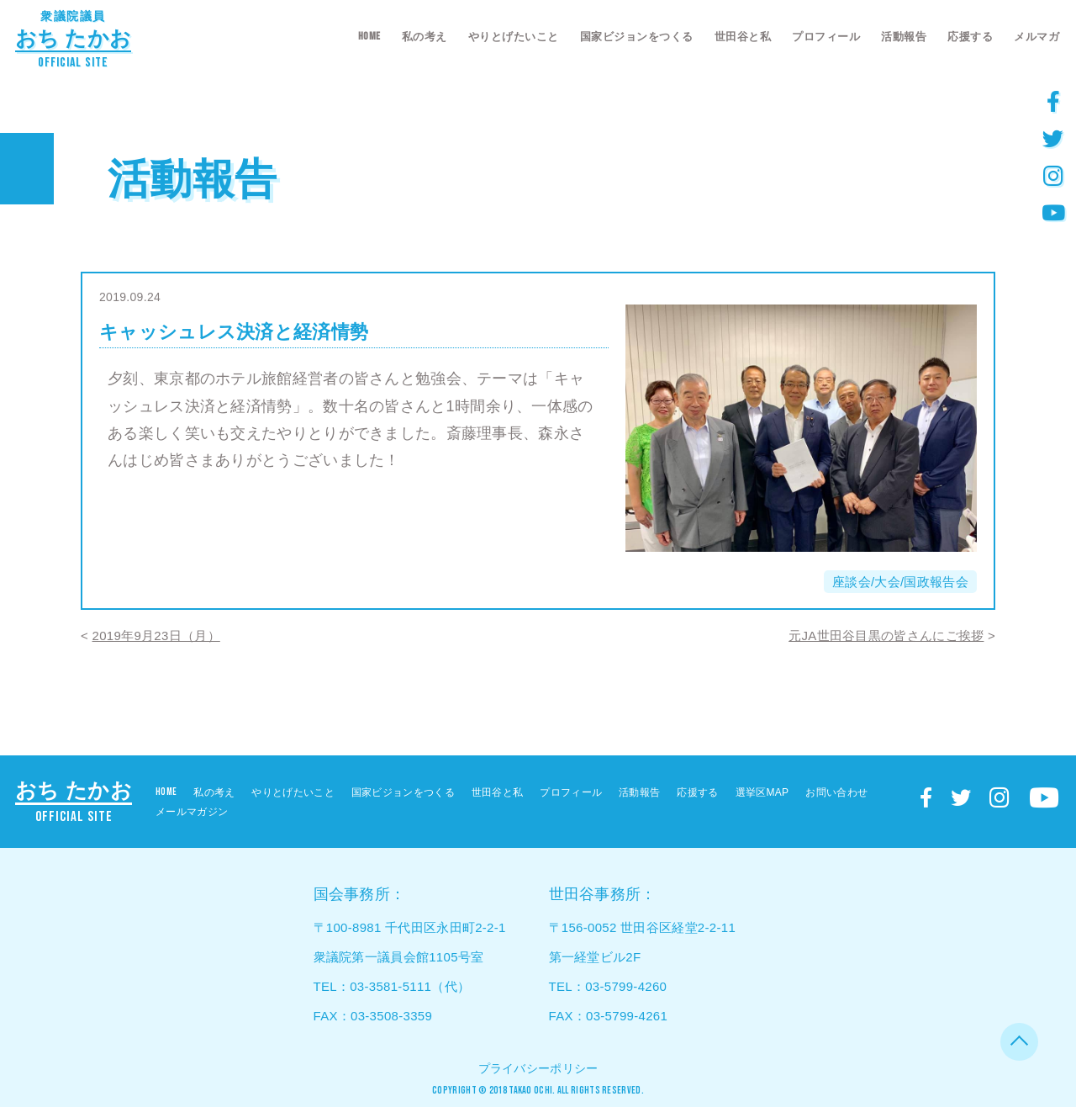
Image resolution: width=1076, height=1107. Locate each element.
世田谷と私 (743, 36)
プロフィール (826, 36)
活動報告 (903, 36)
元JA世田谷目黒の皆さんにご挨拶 (886, 635)
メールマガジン (192, 812)
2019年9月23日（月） (156, 635)
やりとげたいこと (513, 36)
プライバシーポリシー (538, 1068)
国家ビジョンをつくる (637, 36)
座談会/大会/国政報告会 (900, 582)
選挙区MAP (762, 792)
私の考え (424, 36)
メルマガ (1036, 36)
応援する (970, 36)
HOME (369, 36)
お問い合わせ (836, 792)
